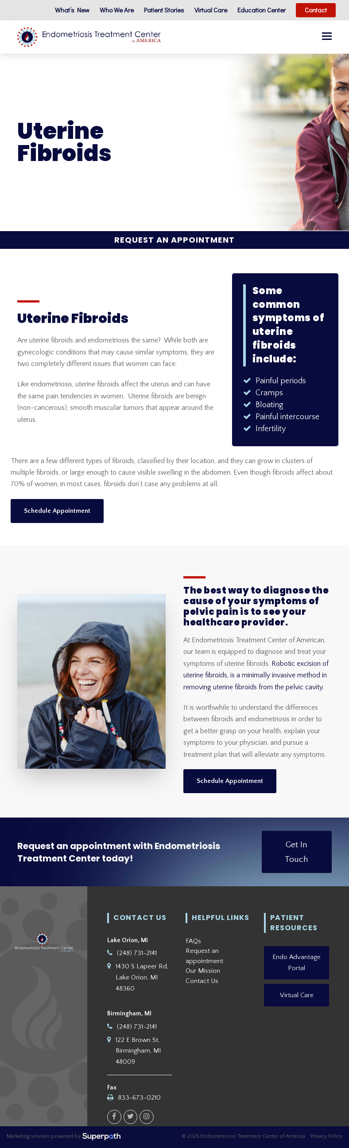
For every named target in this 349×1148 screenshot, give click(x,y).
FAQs (193, 941)
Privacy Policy (326, 1137)
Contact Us (202, 981)
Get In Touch (296, 852)
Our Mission (203, 971)
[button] (327, 37)
